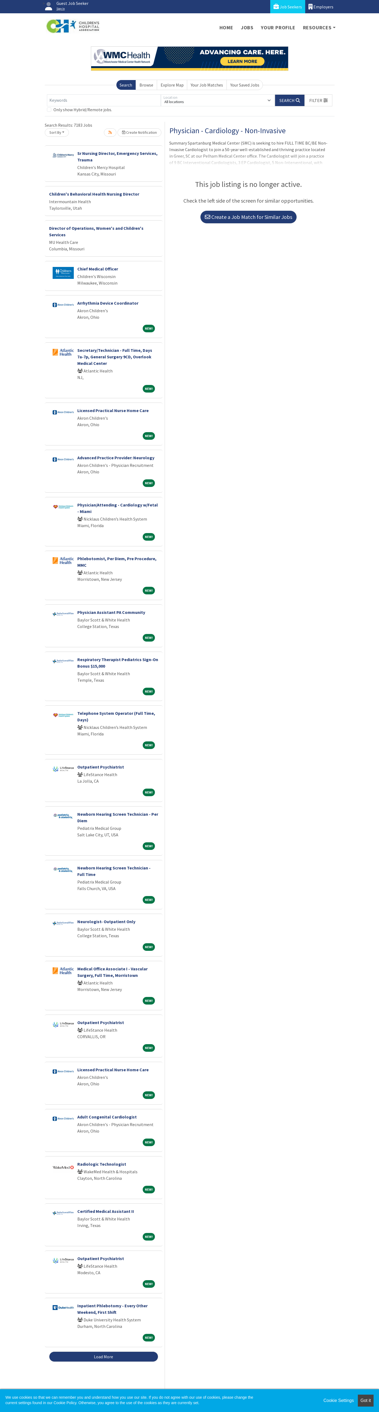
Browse (146, 85)
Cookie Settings (338, 1400)
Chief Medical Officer (97, 269)
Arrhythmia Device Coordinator (107, 303)
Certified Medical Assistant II (105, 1211)
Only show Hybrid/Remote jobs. (82, 109)
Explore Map (172, 85)
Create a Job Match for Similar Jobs (248, 216)
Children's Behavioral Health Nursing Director (94, 194)
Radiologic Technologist (101, 1164)
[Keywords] (104, 100)
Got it (366, 1400)
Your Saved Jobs (244, 85)
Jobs (247, 27)
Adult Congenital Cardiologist (107, 1117)
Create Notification (139, 132)
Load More (103, 1356)
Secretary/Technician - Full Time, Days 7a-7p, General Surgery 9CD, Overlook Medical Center (114, 357)
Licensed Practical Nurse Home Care (113, 410)
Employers (320, 6)
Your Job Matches (207, 85)
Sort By (55, 132)
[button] (318, 100)
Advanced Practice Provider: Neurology (115, 457)
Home (226, 27)
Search (126, 85)
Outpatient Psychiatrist (100, 767)
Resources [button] (317, 27)
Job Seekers (287, 6)
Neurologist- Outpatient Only (106, 921)
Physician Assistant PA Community (111, 612)
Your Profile (278, 27)
